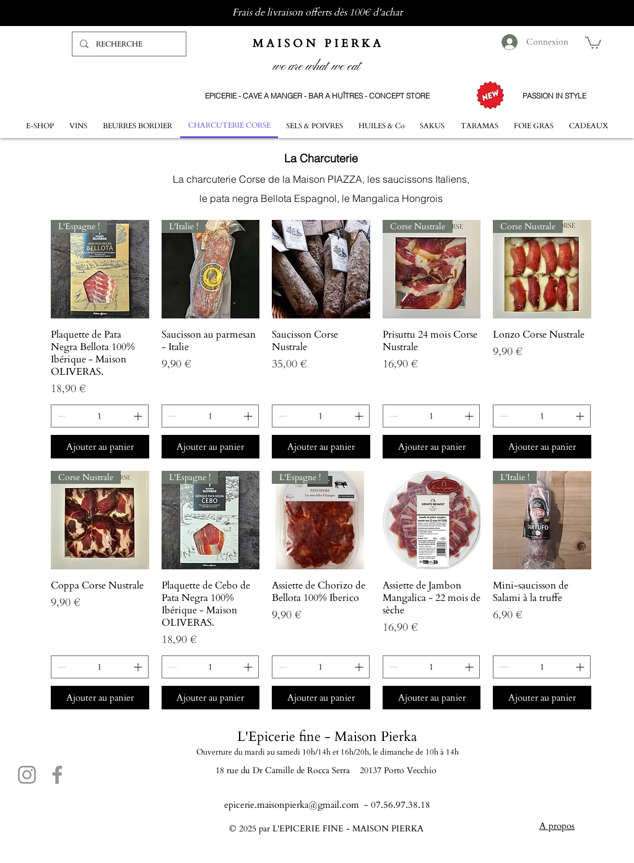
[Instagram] (27, 775)
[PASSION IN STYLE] (554, 95)
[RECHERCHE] (128, 44)
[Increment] (139, 416)
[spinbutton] (99, 416)
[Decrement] (60, 416)
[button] (593, 42)
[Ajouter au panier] (100, 447)
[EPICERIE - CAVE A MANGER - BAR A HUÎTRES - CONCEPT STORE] (317, 95)
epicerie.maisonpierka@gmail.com (291, 805)
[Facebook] (57, 775)
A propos (557, 826)
